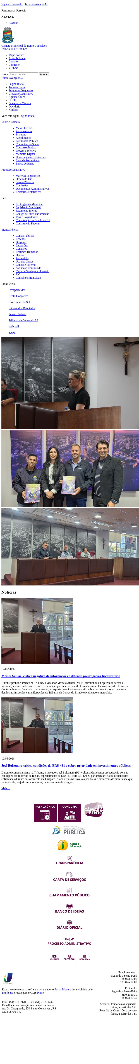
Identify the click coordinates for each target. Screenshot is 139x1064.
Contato (13, 61)
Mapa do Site (16, 55)
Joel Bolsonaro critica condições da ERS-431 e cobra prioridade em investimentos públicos (66, 765)
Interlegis (7, 992)
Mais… (5, 788)
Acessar (13, 22)
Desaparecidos (17, 289)
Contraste (14, 64)
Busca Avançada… (12, 77)
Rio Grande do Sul (19, 302)
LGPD (12, 100)
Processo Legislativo (13, 169)
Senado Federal (17, 314)
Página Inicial (16, 83)
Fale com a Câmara (20, 103)
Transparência (17, 87)
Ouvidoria (14, 106)
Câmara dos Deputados (22, 308)
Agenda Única (17, 96)
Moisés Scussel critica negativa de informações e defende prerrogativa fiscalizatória (60, 676)
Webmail (14, 326)
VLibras (13, 67)
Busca (4, 74)
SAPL (12, 332)
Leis (3, 198)
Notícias (13, 109)
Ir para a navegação (36, 4)
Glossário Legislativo (21, 93)
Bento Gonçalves (18, 295)
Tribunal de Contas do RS (23, 320)
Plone (40, 992)
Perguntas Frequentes (21, 90)
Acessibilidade (17, 58)
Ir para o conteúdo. (12, 4)
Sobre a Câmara (10, 121)
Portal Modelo (62, 989)
